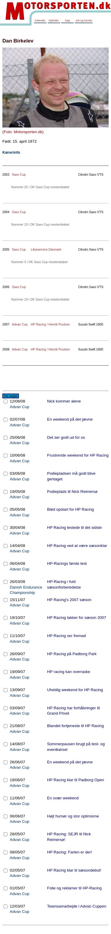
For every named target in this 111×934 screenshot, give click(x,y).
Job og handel (83, 20)
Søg (67, 20)
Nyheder (54, 20)
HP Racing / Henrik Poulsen (50, 324)
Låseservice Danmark (46, 249)
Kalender (40, 20)
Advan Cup (20, 324)
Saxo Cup (19, 174)
